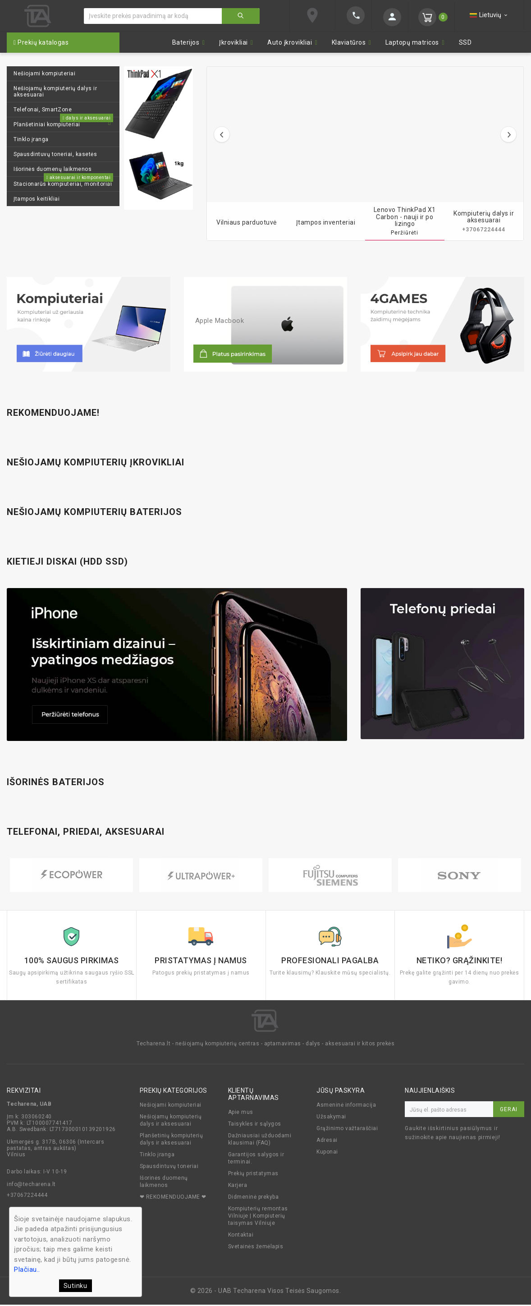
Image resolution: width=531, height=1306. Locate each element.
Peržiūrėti (404, 233)
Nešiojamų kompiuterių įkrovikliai (95, 462)
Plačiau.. (27, 1269)
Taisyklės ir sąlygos (254, 1125)
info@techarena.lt (31, 1185)
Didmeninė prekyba (253, 1198)
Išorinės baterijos (56, 782)
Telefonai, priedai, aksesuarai (86, 831)
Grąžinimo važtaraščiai (347, 1130)
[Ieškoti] (153, 16)
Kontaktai (241, 1236)
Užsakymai (331, 1118)
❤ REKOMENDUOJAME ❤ (173, 1198)
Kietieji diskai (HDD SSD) (67, 561)
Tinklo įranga (157, 1156)
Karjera (237, 1186)
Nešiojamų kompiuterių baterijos (94, 511)
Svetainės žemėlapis (256, 1248)
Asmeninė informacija (346, 1106)
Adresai (327, 1141)
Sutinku (75, 1285)
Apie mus (240, 1113)
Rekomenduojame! (53, 412)
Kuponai (327, 1153)
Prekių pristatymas (253, 1175)
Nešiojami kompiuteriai (170, 1106)
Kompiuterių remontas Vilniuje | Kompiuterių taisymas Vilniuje (258, 1217)
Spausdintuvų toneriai (169, 1167)
